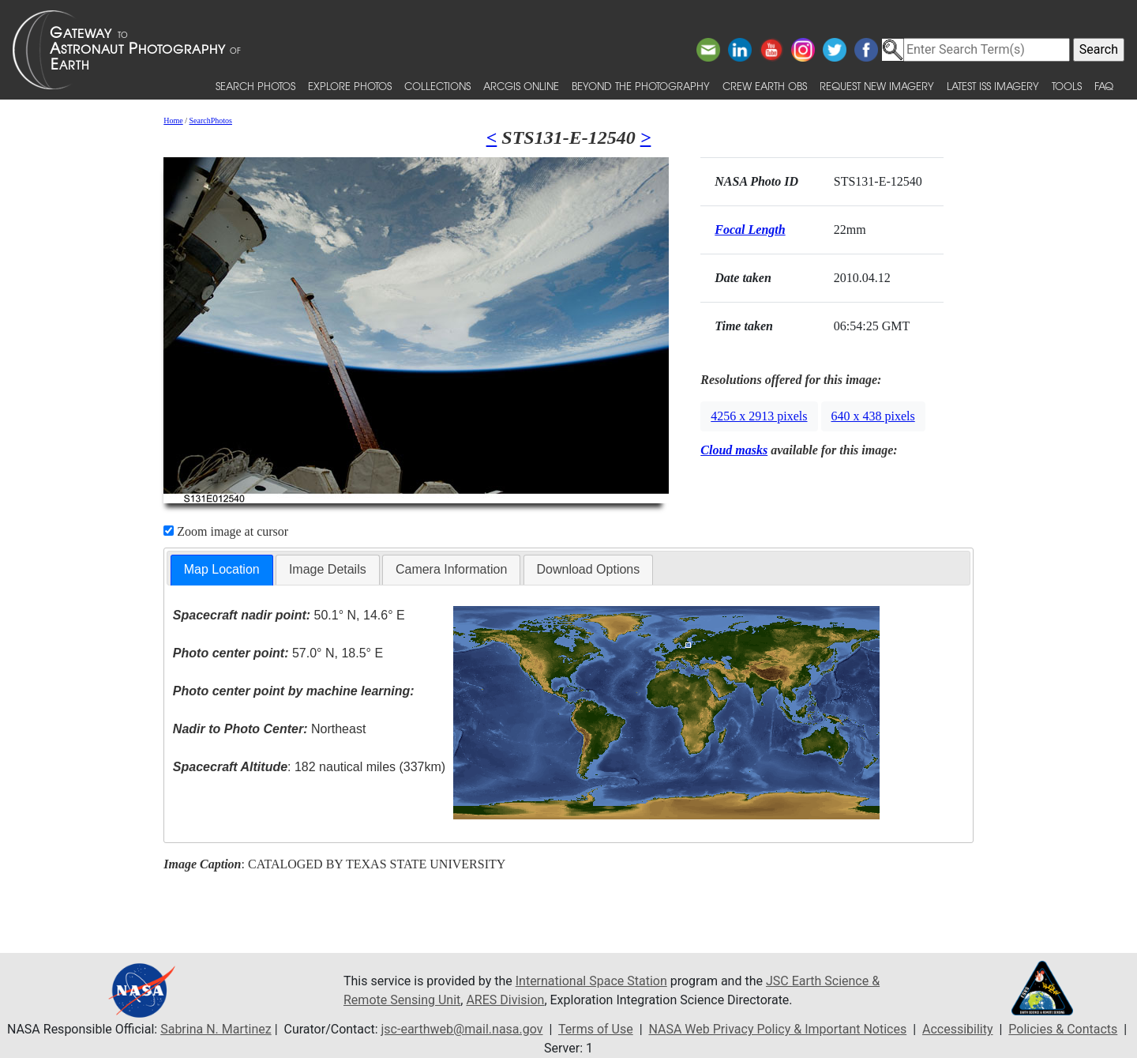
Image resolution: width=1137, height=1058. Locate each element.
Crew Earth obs (764, 85)
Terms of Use (595, 1029)
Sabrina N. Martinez (215, 1029)
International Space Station (591, 980)
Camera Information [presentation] (451, 569)
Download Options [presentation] (588, 569)
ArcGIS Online (521, 85)
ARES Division (505, 999)
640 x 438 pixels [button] (873, 416)
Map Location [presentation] (222, 569)
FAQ (1103, 85)
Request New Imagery (877, 85)
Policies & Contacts (1062, 1029)
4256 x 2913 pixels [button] (759, 416)
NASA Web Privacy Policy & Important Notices (777, 1029)
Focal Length (750, 229)
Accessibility (957, 1029)
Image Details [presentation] (327, 569)
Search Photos (255, 85)
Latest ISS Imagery (993, 85)
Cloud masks (733, 450)
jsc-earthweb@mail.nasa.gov (462, 1029)
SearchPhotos (211, 120)
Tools (1067, 85)
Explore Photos (350, 85)
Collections (437, 85)
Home (172, 120)
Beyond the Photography (641, 85)
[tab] (222, 570)
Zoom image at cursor (225, 531)
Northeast (269, 729)
